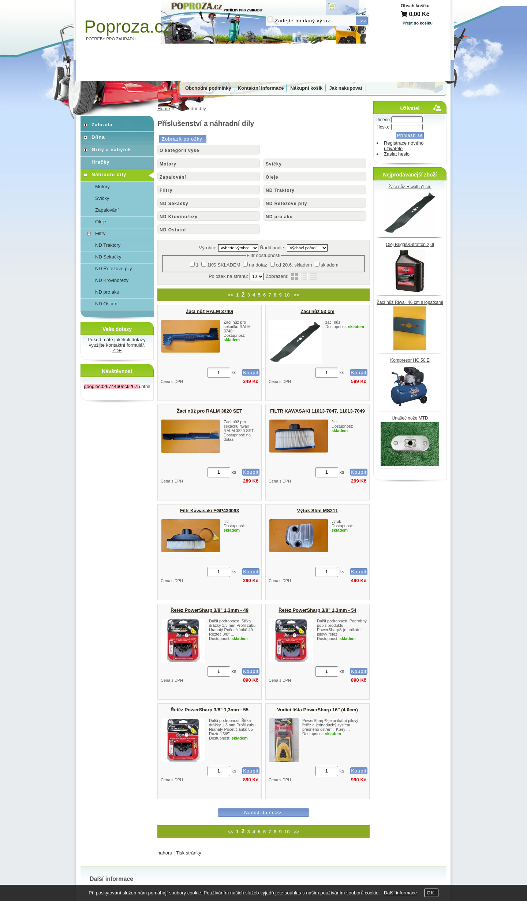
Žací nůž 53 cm (317, 311)
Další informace (400, 893)
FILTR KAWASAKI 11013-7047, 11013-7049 (317, 411)
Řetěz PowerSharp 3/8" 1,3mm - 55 (209, 709)
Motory (168, 164)
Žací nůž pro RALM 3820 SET (209, 411)
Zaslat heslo (397, 154)
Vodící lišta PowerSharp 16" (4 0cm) (317, 709)
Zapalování (173, 177)
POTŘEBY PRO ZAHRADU (111, 39)
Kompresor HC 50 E (409, 360)
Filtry (166, 190)
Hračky (100, 162)
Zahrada (102, 124)
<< (230, 295)
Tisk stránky (188, 853)
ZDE (117, 350)
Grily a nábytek (111, 149)
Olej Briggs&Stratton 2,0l (410, 244)
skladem (329, 265)
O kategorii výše (179, 150)
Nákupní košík (306, 88)
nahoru (164, 853)
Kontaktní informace (261, 88)
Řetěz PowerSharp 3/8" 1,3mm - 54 (317, 610)
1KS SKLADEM (223, 265)
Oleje (272, 177)
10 (286, 295)
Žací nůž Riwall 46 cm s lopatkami (410, 302)
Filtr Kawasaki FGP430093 (209, 510)
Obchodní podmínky (208, 88)
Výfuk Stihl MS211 (317, 510)
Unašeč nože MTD (410, 418)
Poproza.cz (128, 26)
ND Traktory (280, 190)
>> (296, 295)
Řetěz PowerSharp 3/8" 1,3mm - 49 (209, 610)
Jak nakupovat (345, 88)
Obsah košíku (415, 5)
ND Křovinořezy (179, 216)
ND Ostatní (173, 229)
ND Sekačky (174, 203)
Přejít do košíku (418, 23)
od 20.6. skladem (294, 265)
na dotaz (258, 265)
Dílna (98, 137)
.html (117, 386)
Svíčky (274, 164)
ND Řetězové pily (286, 203)
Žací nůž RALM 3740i (209, 311)
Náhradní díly (108, 174)
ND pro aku (279, 216)
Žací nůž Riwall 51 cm (409, 186)
